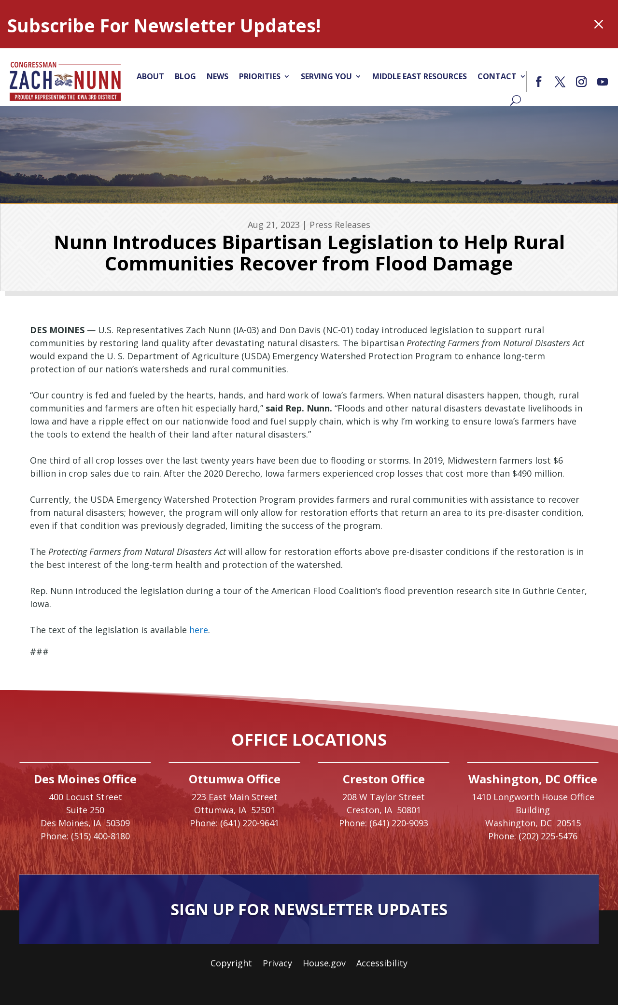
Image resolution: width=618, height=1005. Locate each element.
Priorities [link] (260, 76)
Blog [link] (185, 76)
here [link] (198, 630)
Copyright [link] (231, 964)
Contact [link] (497, 76)
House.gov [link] (324, 964)
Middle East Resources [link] (419, 76)
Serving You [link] (326, 76)
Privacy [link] (277, 964)
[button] (538, 81)
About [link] (150, 76)
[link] (65, 81)
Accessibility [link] (381, 964)
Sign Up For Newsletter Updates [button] (309, 909)
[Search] (515, 100)
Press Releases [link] (339, 224)
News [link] (217, 76)
